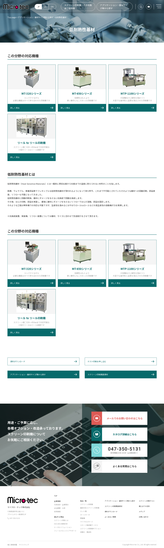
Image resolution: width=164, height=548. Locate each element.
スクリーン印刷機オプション (90, 528)
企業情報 (57, 501)
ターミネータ (85, 515)
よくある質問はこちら (114, 466)
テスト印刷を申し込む (97, 361)
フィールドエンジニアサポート (65, 531)
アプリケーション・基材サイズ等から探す (114, 6)
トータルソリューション (63, 527)
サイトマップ (24, 544)
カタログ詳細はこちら (114, 434)
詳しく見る (15, 107)
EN (52, 6)
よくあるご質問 (110, 517)
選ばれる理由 (59, 517)
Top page (11, 17)
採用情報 (57, 511)
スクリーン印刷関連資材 (98, 374)
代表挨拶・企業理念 (61, 504)
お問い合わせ (143, 517)
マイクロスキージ (86, 521)
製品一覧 (83, 501)
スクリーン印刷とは (61, 520)
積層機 (82, 518)
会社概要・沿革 (59, 508)
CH (45, 6)
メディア (142, 511)
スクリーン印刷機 (86, 504)
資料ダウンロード (17, 361)
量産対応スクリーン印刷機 (89, 508)
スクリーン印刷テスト (147, 501)
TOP (55, 496)
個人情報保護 (12, 544)
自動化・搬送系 (85, 532)
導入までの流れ (144, 506)
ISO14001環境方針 (61, 524)
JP (38, 6)
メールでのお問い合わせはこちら (117, 418)
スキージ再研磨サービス (89, 525)
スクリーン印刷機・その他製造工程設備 (78, 6)
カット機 (83, 511)
